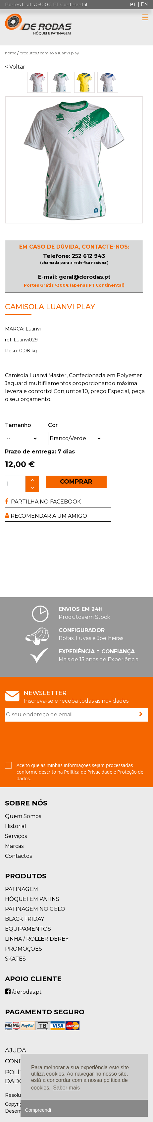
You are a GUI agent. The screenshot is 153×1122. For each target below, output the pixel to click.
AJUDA (15, 1050)
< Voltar (15, 67)
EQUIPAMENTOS (28, 929)
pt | (135, 4)
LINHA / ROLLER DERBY (37, 939)
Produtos (28, 52)
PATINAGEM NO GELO (35, 909)
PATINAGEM (21, 889)
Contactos (18, 856)
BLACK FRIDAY (24, 919)
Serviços (16, 836)
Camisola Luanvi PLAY (59, 52)
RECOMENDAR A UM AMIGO (46, 516)
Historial (15, 826)
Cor (53, 425)
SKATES (15, 959)
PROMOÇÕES (23, 949)
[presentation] (55, 742)
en (144, 4)
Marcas (14, 846)
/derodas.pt (23, 992)
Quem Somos (23, 816)
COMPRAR (76, 481)
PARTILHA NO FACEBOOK (43, 502)
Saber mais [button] (66, 1088)
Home (10, 52)
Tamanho (18, 425)
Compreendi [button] (38, 1110)
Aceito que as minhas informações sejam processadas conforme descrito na (80, 772)
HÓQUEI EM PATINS (32, 899)
